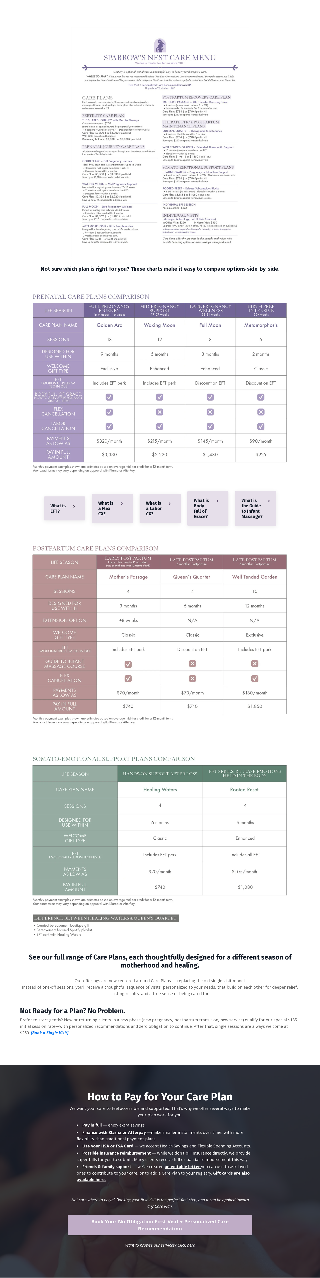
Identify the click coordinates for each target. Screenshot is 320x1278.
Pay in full (92, 1125)
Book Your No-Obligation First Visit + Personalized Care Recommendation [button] (160, 1225)
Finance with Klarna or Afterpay (114, 1132)
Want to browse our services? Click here (160, 1245)
